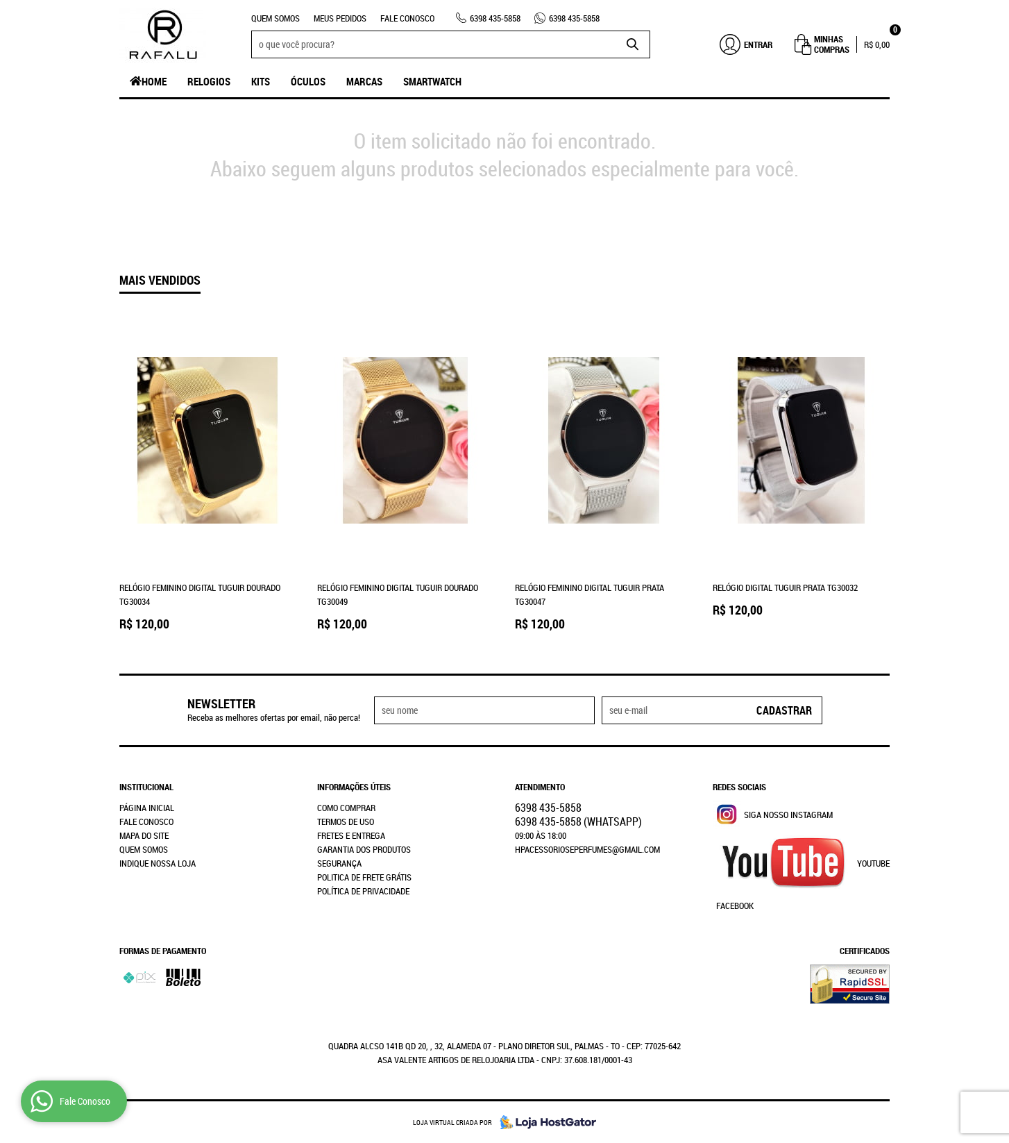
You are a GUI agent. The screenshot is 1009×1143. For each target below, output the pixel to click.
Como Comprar (346, 807)
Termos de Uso (345, 821)
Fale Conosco (407, 18)
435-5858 (495, 18)
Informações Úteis (354, 787)
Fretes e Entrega (351, 835)
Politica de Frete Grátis (364, 877)
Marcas (364, 81)
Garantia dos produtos (364, 849)
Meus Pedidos (340, 18)
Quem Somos (275, 18)
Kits (260, 81)
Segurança (339, 863)
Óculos (308, 81)
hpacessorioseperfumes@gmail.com (587, 849)
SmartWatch (432, 81)
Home (154, 81)
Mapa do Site (144, 835)
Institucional (146, 787)
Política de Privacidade (363, 891)
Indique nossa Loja (157, 863)
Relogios (208, 81)
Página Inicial (146, 807)
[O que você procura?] (633, 44)
